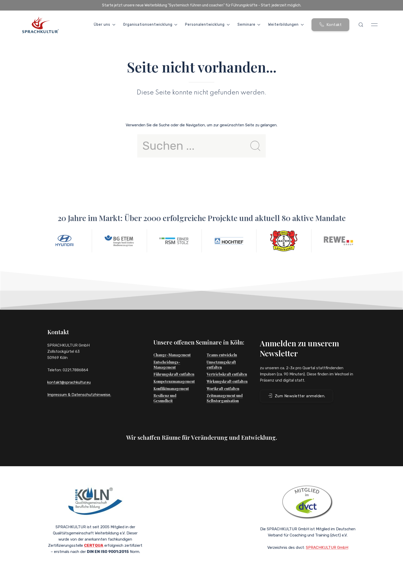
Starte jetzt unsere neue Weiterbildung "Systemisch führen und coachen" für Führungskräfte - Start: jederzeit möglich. (201, 5)
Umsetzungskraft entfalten (221, 354)
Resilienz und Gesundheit (164, 388)
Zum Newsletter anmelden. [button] (296, 385)
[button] (360, 24)
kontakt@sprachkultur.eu (69, 382)
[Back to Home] (40, 25)
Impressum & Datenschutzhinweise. (79, 394)
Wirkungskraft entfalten (227, 371)
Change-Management (172, 344)
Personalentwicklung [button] (207, 24)
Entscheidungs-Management (166, 354)
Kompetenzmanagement (174, 371)
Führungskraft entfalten (173, 364)
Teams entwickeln (222, 344)
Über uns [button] (104, 24)
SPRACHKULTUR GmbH (327, 541)
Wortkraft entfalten (223, 378)
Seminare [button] (249, 24)
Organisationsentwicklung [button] (150, 24)
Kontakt (330, 24)
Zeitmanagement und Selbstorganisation (225, 388)
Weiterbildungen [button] (286, 24)
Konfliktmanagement (171, 378)
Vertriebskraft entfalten (227, 364)
